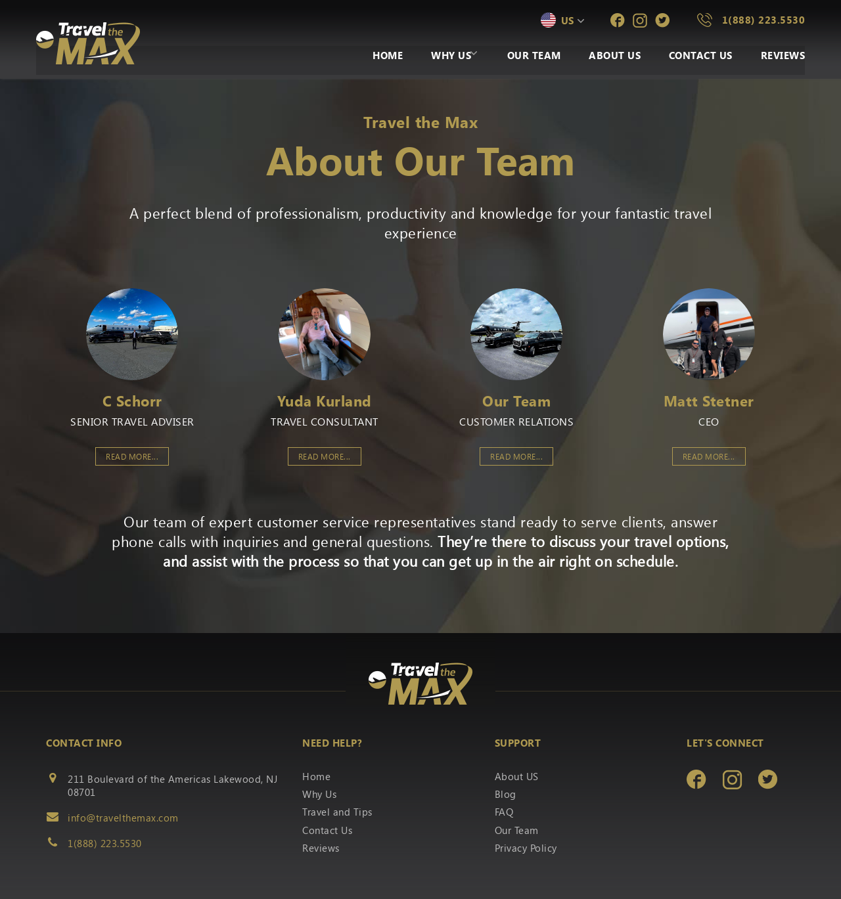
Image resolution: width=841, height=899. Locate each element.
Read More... (132, 456)
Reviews (783, 56)
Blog (505, 793)
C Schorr (132, 400)
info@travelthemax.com (123, 817)
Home (357, 56)
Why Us (425, 56)
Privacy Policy (526, 847)
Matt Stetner (709, 400)
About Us (605, 56)
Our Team (518, 56)
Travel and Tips (337, 811)
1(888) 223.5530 (764, 19)
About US (517, 776)
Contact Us (695, 56)
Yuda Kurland (324, 400)
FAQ (504, 811)
